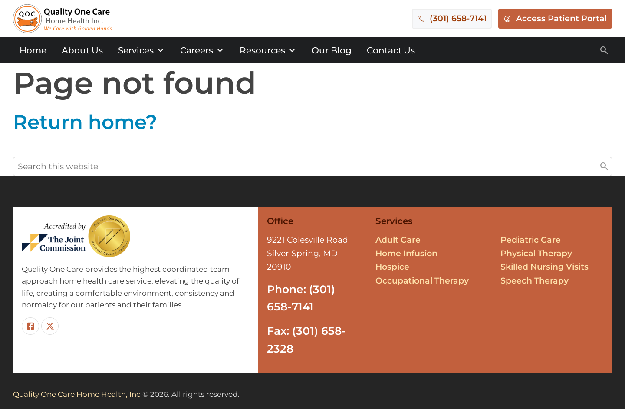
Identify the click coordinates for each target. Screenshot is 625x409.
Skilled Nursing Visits (544, 267)
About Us (82, 50)
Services (141, 50)
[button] (604, 166)
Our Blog (332, 50)
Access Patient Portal (561, 18)
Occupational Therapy (422, 281)
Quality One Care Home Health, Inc (77, 394)
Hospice (392, 267)
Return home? (85, 122)
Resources (268, 50)
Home (33, 50)
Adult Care (398, 240)
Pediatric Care (530, 240)
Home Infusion (406, 253)
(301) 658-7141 (458, 18)
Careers (202, 50)
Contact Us (391, 50)
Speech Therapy (534, 281)
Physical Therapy (536, 253)
